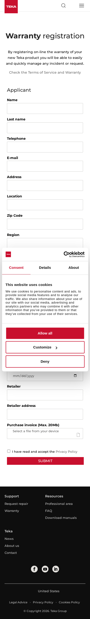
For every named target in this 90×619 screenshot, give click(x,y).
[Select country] (72, 5)
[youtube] (45, 569)
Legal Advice (18, 602)
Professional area (59, 504)
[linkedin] (55, 569)
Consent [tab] (16, 267)
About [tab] (73, 267)
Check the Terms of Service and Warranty (45, 72)
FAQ (48, 511)
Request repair (16, 504)
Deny (45, 361)
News (9, 539)
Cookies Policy (69, 602)
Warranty (12, 511)
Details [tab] (45, 267)
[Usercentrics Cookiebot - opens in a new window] (64, 254)
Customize (45, 347)
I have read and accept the (41, 451)
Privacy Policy (66, 451)
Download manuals (61, 518)
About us (12, 546)
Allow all (45, 333)
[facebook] (34, 569)
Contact (11, 553)
